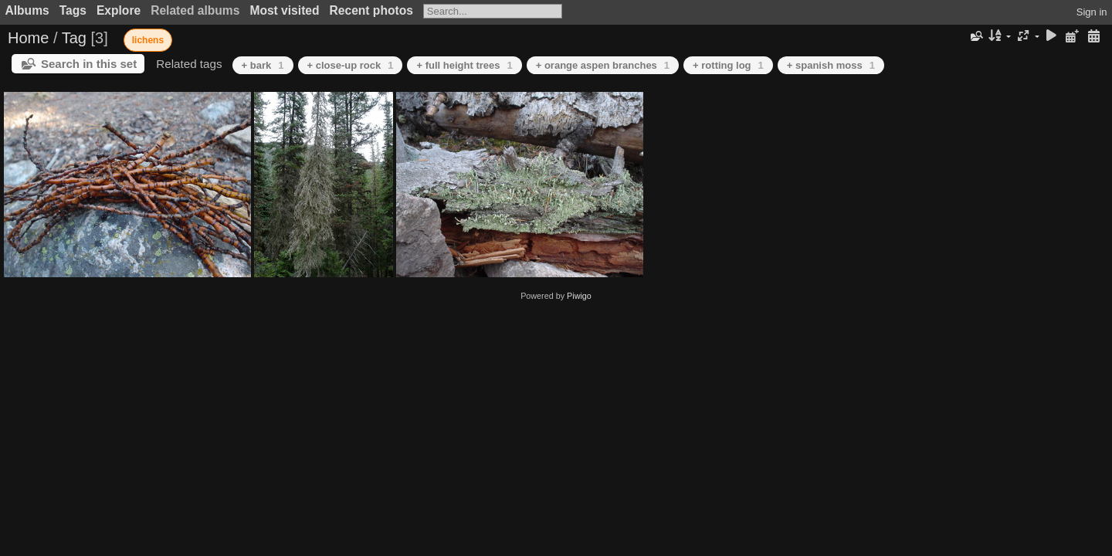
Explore (119, 10)
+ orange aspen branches (603, 65)
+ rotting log (728, 65)
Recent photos (371, 10)
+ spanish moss (831, 65)
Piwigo (579, 295)
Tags (72, 10)
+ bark (263, 65)
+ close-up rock (350, 65)
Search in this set (89, 63)
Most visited (284, 10)
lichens (148, 40)
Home (28, 37)
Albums (27, 10)
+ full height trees (464, 65)
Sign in (1091, 12)
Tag (74, 37)
